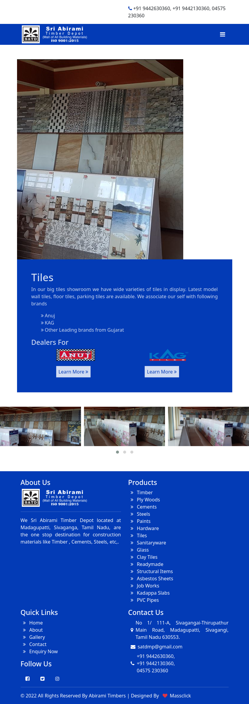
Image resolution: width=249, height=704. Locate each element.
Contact (34, 644)
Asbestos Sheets (150, 578)
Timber (140, 492)
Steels (139, 514)
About (32, 630)
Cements (142, 506)
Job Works (143, 585)
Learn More (73, 367)
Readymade (146, 564)
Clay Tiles (143, 557)
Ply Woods (144, 499)
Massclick (180, 695)
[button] (117, 452)
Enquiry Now (39, 651)
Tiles (137, 535)
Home (32, 622)
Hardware (143, 528)
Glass (138, 550)
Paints (139, 521)
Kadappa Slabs (149, 593)
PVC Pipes (143, 600)
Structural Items (150, 571)
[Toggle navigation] (222, 34)
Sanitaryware (147, 542)
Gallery (33, 637)
